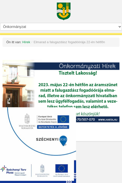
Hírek (26, 42)
